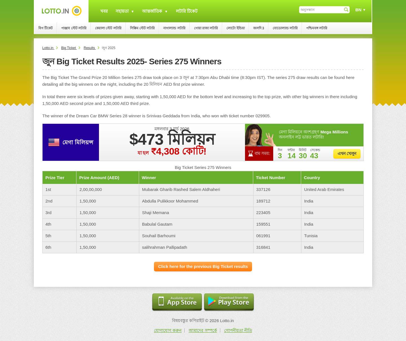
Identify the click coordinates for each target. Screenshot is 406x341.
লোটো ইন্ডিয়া (235, 28)
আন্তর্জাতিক (152, 11)
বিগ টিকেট (45, 28)
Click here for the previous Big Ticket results (203, 266)
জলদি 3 (258, 28)
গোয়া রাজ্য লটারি (206, 28)
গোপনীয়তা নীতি (238, 330)
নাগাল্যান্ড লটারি (174, 28)
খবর (104, 11)
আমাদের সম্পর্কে (203, 330)
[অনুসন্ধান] (324, 9)
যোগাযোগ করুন (168, 330)
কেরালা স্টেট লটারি (108, 28)
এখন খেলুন (346, 153)
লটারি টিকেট (186, 11)
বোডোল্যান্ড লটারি (285, 28)
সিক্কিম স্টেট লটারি (142, 28)
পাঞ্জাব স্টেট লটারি (74, 28)
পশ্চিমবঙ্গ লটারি (316, 28)
